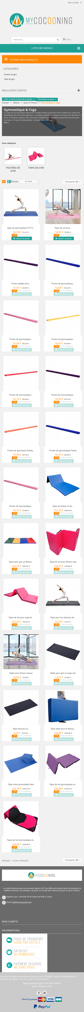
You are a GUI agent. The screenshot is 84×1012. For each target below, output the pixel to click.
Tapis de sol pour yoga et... (21, 617)
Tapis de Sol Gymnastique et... (21, 840)
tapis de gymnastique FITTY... (21, 228)
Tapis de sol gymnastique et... (63, 784)
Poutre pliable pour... (21, 284)
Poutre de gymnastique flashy (63, 450)
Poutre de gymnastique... (63, 284)
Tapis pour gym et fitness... (21, 562)
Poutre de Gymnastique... (21, 395)
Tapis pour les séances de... (63, 617)
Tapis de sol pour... (63, 228)
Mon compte (10, 921)
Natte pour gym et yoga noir (63, 673)
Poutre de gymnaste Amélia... (21, 450)
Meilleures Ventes (14, 90)
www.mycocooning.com (32, 983)
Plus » (6, 122)
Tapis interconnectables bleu (21, 784)
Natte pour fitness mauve (21, 673)
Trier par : (15, 182)
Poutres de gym (10, 74)
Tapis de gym (9, 79)
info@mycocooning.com (22, 902)
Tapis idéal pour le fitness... (63, 729)
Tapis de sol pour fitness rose (63, 562)
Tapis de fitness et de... (63, 506)
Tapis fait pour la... (21, 729)
